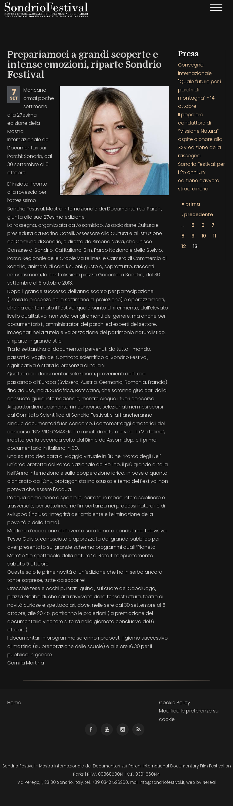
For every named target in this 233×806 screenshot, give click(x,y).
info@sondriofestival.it (162, 782)
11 (214, 235)
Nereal (209, 782)
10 (203, 235)
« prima (191, 203)
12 (183, 246)
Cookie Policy (174, 702)
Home (14, 702)
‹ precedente (197, 214)
